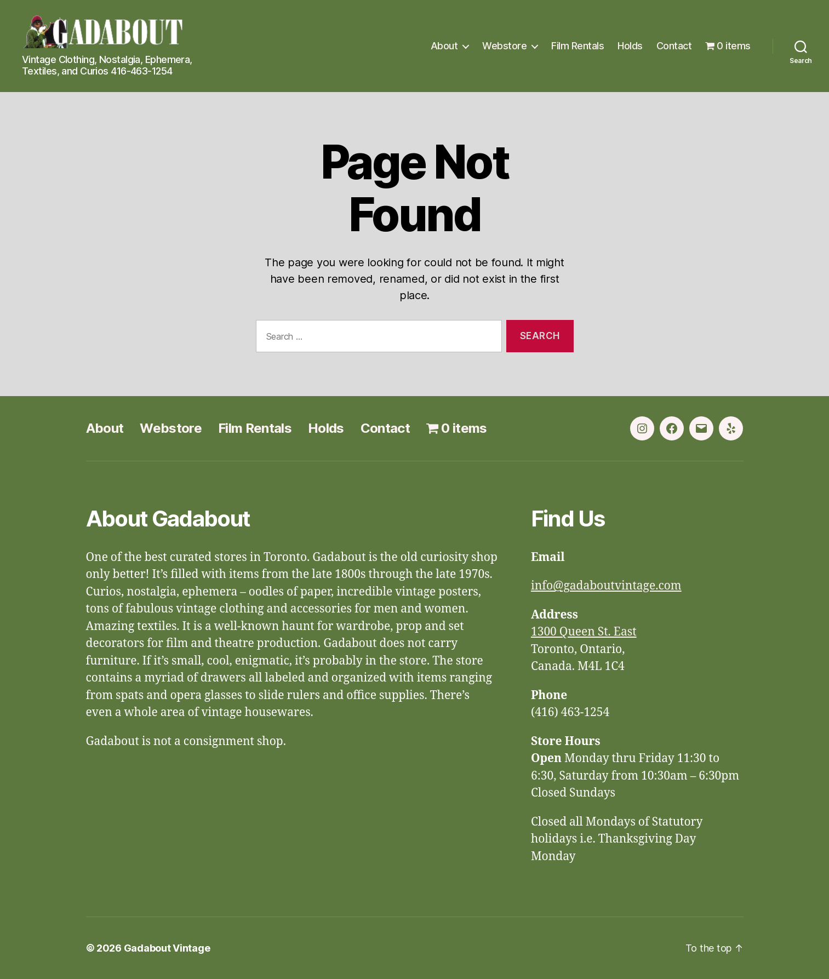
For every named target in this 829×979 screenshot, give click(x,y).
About (444, 45)
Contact (674, 45)
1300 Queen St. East (584, 632)
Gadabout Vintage (167, 948)
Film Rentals (577, 45)
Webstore (504, 45)
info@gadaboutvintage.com (606, 586)
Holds (630, 45)
